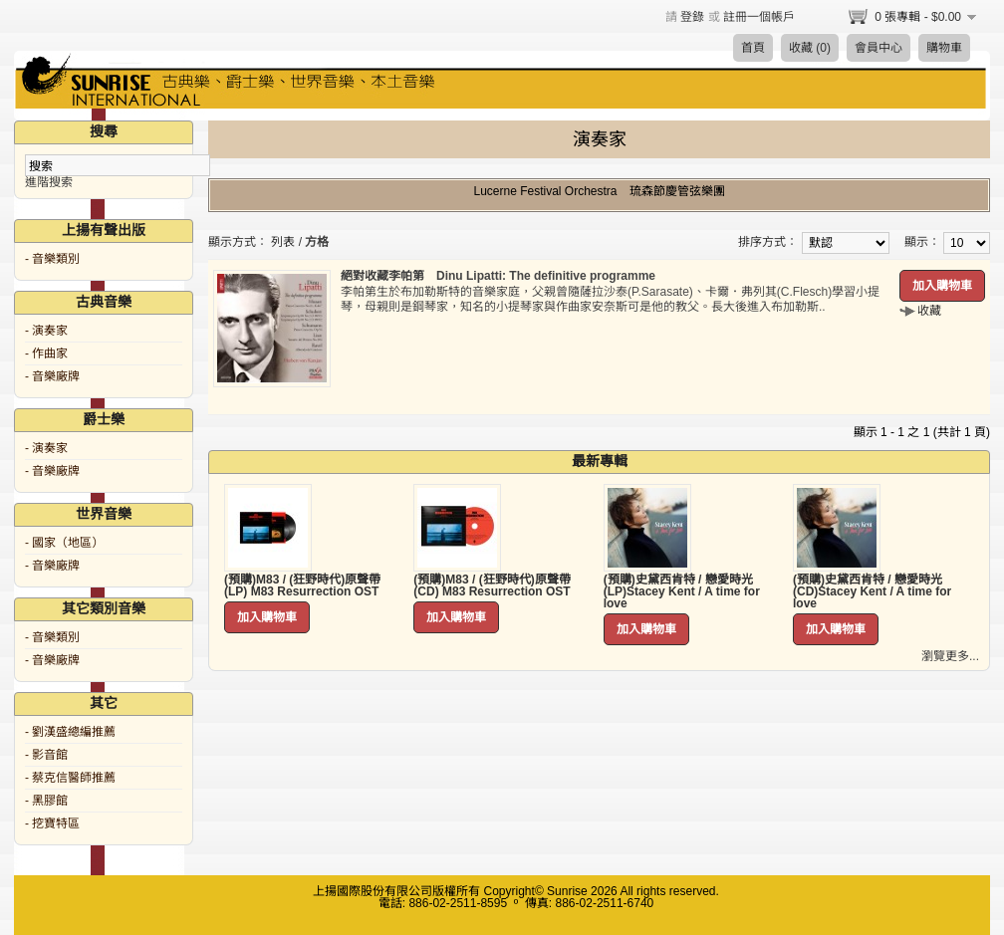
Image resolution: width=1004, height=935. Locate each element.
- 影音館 (46, 755)
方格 (317, 242)
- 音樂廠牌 (52, 376)
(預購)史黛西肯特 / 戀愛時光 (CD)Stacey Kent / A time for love (872, 591)
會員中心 (878, 48)
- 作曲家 (46, 353)
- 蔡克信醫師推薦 (70, 778)
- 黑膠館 (46, 801)
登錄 (692, 17)
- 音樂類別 (52, 259)
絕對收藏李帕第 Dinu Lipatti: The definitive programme (498, 276)
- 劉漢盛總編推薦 (70, 732)
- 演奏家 (46, 331)
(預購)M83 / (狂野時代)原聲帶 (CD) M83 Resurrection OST (491, 585)
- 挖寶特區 (52, 823)
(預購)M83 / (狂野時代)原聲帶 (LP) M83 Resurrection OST (302, 585)
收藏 (929, 311)
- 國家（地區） (64, 543)
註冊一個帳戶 (759, 17)
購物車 (944, 48)
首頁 (753, 48)
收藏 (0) (810, 48)
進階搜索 (49, 182)
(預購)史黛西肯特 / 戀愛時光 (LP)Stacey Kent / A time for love (682, 591)
